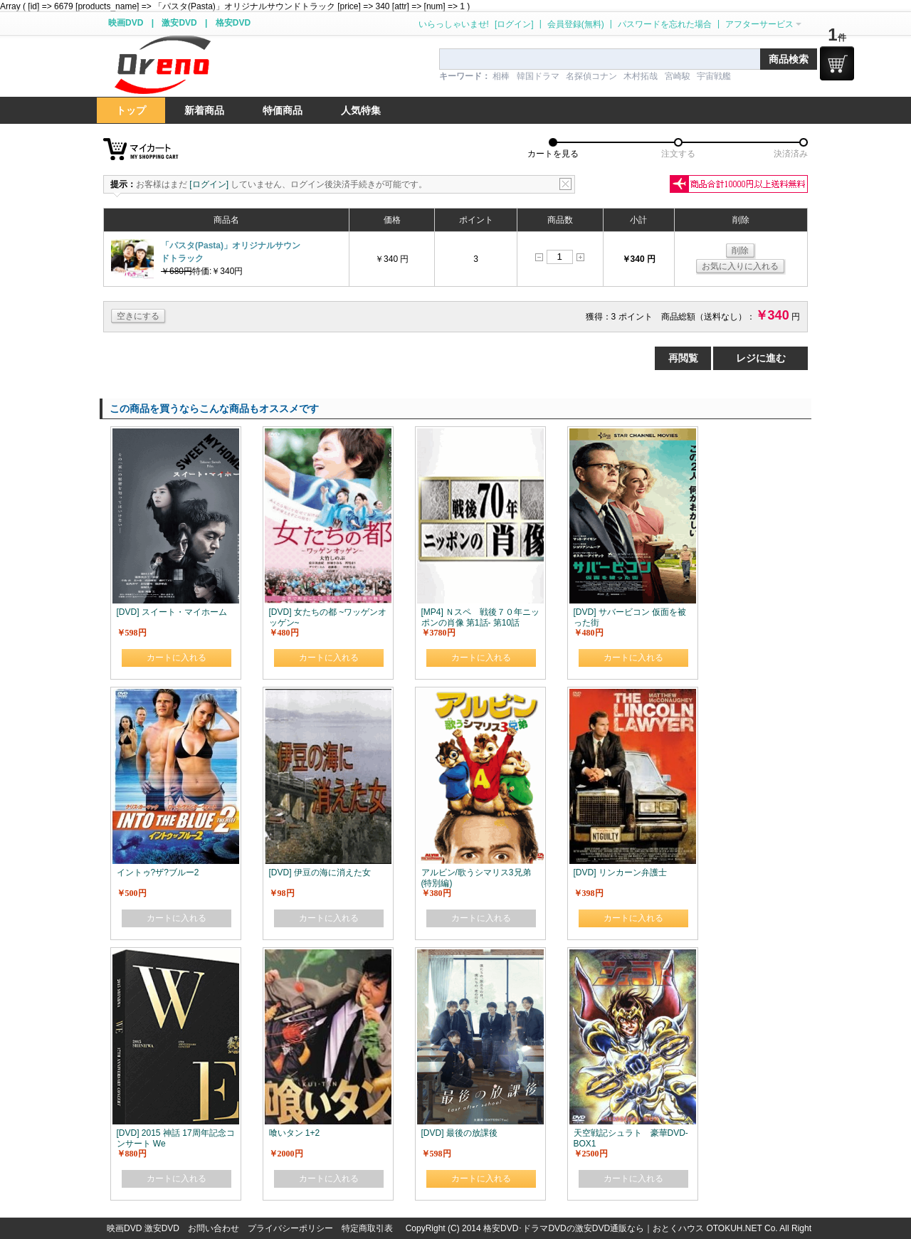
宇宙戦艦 (714, 76)
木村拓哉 (640, 76)
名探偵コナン (591, 76)
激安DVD (179, 23)
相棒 (501, 76)
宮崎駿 (677, 76)
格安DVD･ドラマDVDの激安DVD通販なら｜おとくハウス (594, 1228)
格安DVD (233, 23)
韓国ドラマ (538, 76)
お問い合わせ (213, 1228)
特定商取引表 (367, 1228)
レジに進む (761, 358)
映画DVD (125, 23)
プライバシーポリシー (290, 1228)
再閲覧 (683, 358)
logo (162, 65)
